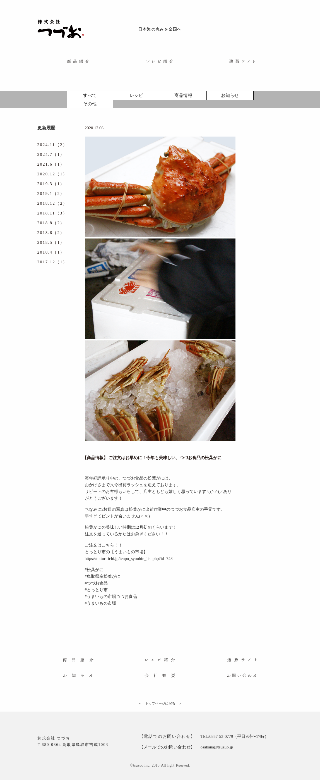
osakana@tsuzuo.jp (217, 747)
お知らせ (230, 95)
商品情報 (183, 95)
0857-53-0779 (221, 736)
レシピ (136, 95)
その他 (90, 103)
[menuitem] (78, 61)
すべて (90, 95)
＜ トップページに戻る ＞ (160, 703)
